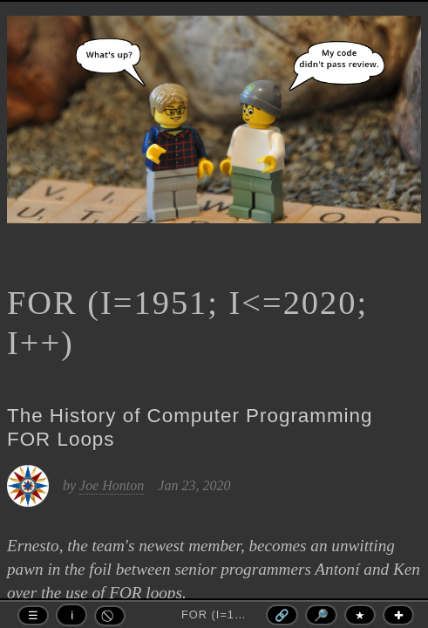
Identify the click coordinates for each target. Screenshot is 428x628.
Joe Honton (111, 485)
